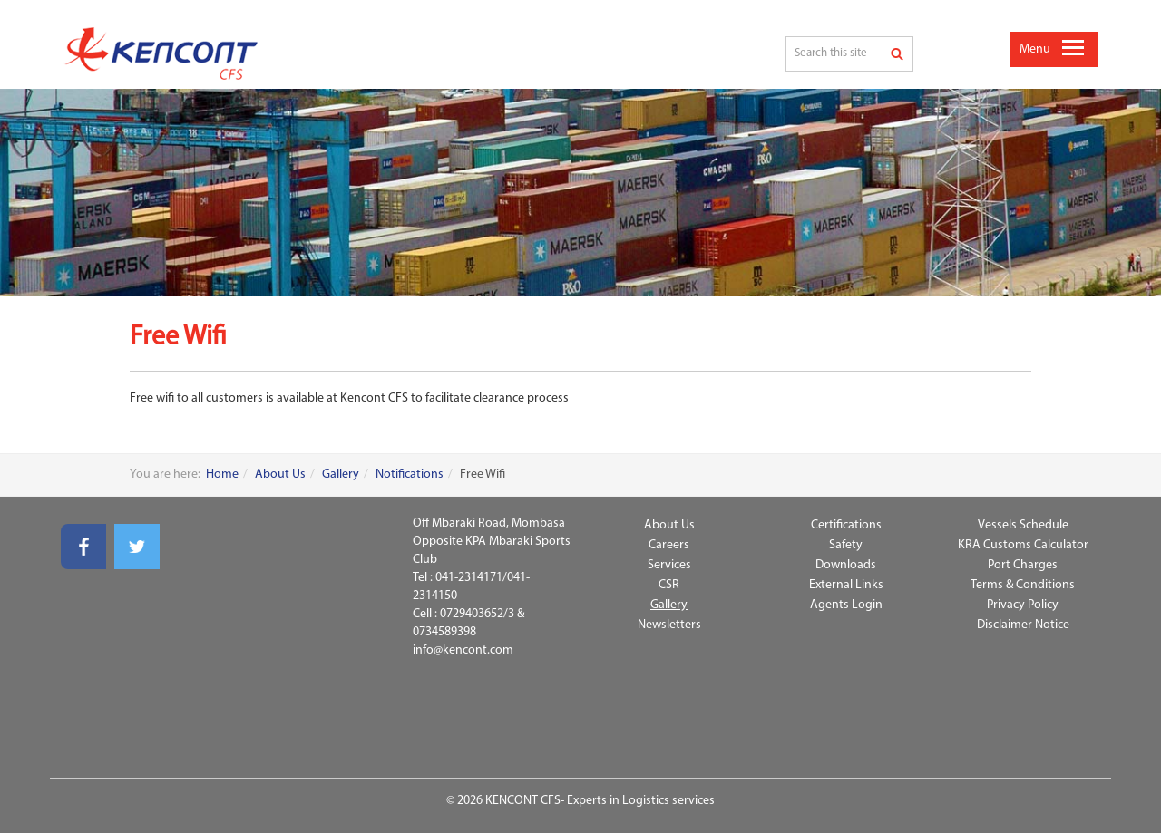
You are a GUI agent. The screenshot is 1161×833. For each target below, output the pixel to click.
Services (669, 565)
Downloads (845, 565)
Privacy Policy (1023, 605)
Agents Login (846, 605)
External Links (846, 585)
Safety (846, 545)
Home (222, 474)
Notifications (410, 474)
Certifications (846, 525)
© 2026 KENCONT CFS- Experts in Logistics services (580, 801)
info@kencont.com (463, 650)
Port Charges (1023, 565)
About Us (280, 474)
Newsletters (669, 625)
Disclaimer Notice (1023, 625)
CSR (669, 585)
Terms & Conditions (1023, 585)
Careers (669, 545)
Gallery (340, 474)
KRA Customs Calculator (1023, 545)
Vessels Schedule (1023, 525)
